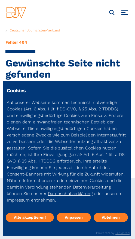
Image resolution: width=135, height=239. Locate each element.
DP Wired (122, 233)
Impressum (18, 200)
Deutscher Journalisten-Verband (35, 30)
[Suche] (112, 12)
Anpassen (74, 217)
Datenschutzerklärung (70, 193)
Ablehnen (111, 217)
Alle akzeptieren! (30, 217)
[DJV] (16, 12)
